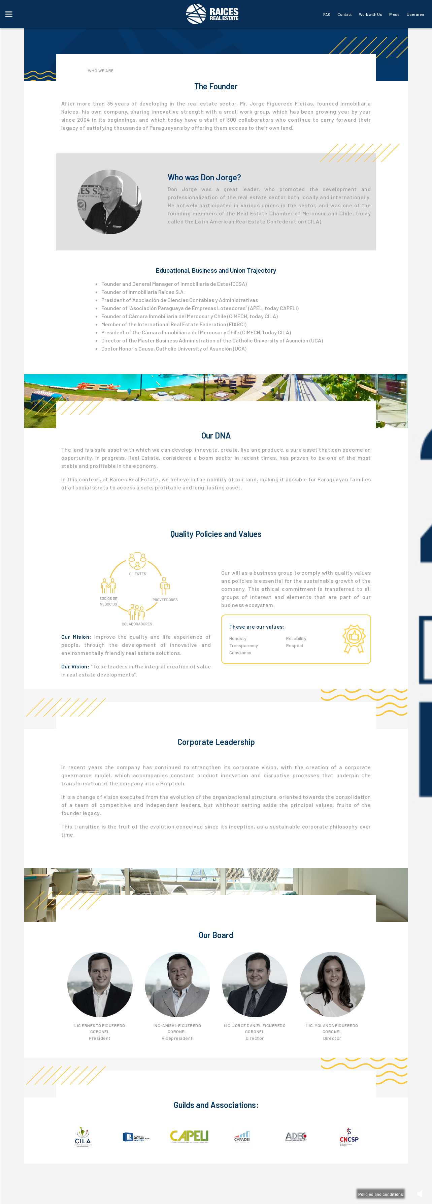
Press (394, 14)
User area (415, 14)
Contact (344, 14)
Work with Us (370, 14)
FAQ (326, 14)
